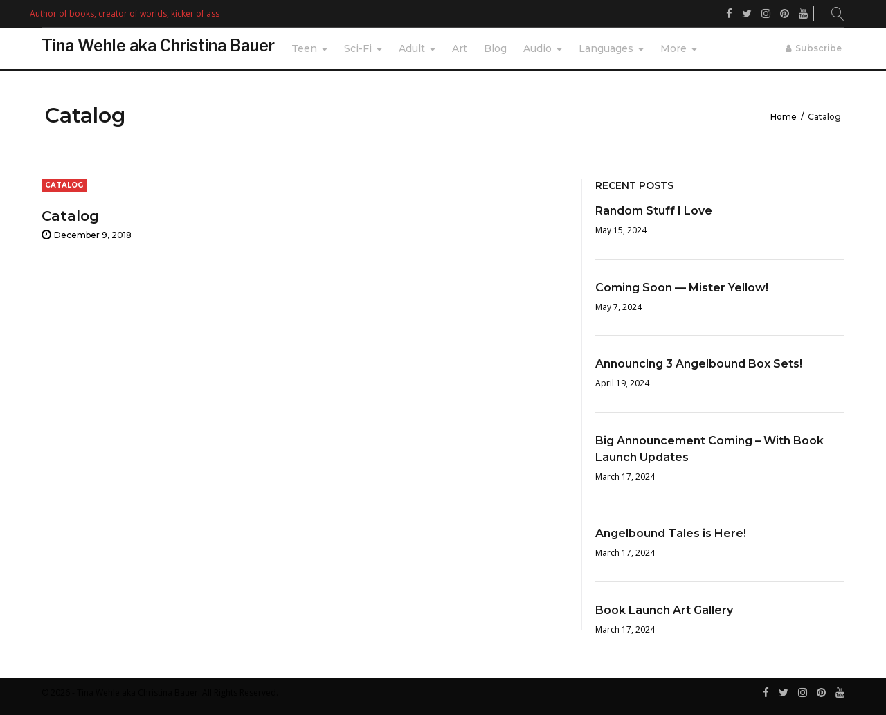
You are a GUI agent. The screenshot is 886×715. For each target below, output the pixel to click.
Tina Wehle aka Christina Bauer (158, 45)
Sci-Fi (358, 48)
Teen (304, 48)
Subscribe (818, 48)
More (673, 48)
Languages (606, 48)
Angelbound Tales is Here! (670, 533)
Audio (537, 48)
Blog (495, 48)
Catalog (70, 216)
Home (783, 116)
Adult (412, 48)
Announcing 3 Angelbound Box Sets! (698, 363)
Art (459, 48)
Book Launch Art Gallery (664, 610)
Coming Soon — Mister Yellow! (681, 287)
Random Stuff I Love (653, 210)
